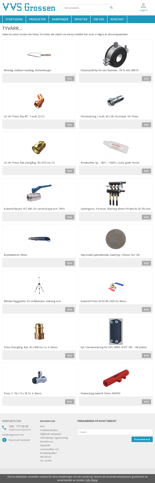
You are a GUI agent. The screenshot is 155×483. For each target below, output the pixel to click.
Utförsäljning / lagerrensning (54, 437)
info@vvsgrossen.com (13, 434)
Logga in (143, 10)
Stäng (94, 480)
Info (69, 78)
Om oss (99, 19)
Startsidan (14, 19)
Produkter (37, 19)
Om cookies (46, 460)
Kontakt (117, 19)
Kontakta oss (11, 421)
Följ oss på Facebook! (16, 440)
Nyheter (80, 19)
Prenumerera (142, 439)
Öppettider (45, 445)
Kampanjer (60, 19)
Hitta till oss (45, 456)
